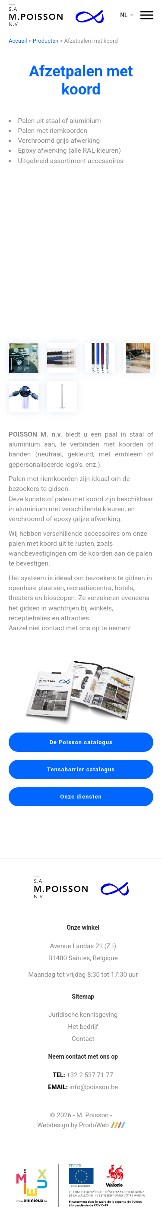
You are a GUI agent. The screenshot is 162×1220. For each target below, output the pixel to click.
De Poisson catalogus (80, 742)
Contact (83, 1039)
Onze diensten (81, 796)
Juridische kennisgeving (83, 1015)
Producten (46, 41)
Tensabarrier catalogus (81, 769)
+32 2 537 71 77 (90, 1075)
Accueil (18, 41)
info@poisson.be (94, 1087)
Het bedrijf (83, 1027)
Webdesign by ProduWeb (81, 1125)
